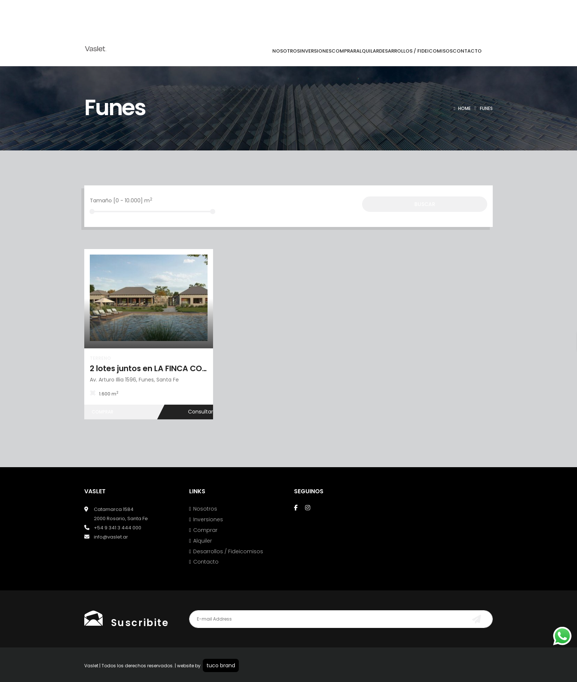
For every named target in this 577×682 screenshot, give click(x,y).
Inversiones (208, 519)
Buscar (424, 204)
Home (464, 108)
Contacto (206, 561)
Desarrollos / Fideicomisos (228, 551)
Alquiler (202, 540)
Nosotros (205, 508)
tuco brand (220, 665)
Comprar (205, 530)
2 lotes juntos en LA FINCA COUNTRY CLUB (169, 368)
